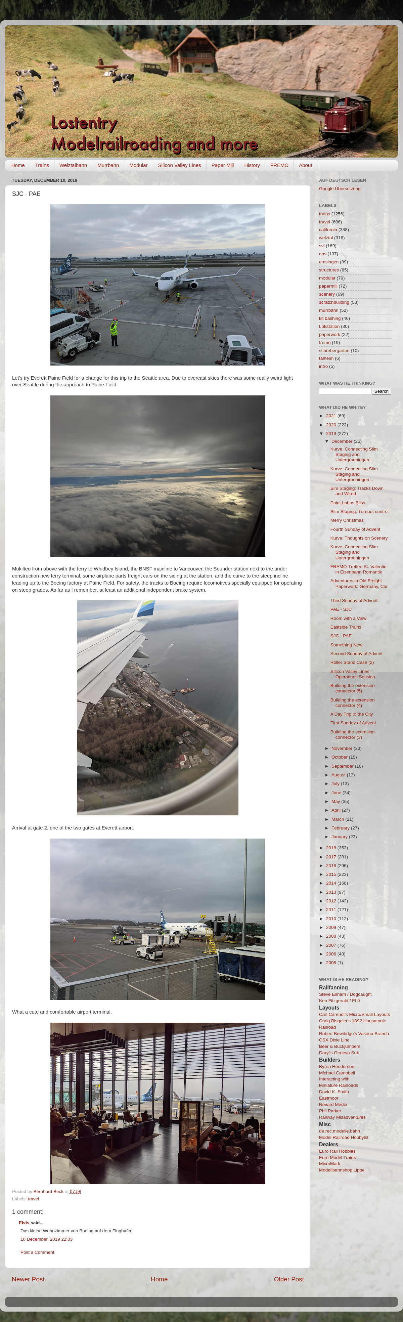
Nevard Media (333, 1104)
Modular (138, 165)
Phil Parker (330, 1110)
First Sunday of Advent (353, 722)
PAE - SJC (341, 609)
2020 (332, 424)
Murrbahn (108, 165)
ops (322, 253)
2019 (332, 433)
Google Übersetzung (340, 188)
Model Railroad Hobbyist (343, 1137)
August (339, 774)
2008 (332, 936)
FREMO (279, 165)
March (338, 819)
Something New (346, 644)
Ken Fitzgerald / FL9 (339, 1000)
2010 (332, 918)
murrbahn (329, 310)
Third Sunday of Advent (353, 600)
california (328, 229)
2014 (332, 883)
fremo (325, 342)
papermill (328, 286)
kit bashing (330, 318)
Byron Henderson (336, 1066)
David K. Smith (334, 1091)
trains (324, 213)
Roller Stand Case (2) (352, 662)
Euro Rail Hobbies (337, 1151)
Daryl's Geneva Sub (339, 1052)
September (343, 766)
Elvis (24, 1222)
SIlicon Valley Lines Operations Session (352, 674)
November (342, 748)
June (337, 792)
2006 (332, 953)
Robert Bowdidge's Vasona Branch (354, 1033)
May (336, 801)
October (340, 757)
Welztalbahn (73, 165)
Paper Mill (223, 165)
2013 (332, 892)
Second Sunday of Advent (356, 653)
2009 (332, 927)
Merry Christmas (347, 520)
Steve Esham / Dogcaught (345, 994)
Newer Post (28, 1279)
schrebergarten (334, 350)
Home (18, 165)
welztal (326, 237)
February (341, 827)
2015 (332, 874)
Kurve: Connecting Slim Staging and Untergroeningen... (354, 454)
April (336, 810)
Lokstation (329, 326)
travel (33, 1198)
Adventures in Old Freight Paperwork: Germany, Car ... (359, 586)
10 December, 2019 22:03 (46, 1239)
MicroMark (329, 1163)
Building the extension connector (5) (352, 688)
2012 (332, 900)
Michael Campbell (337, 1072)
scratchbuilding (334, 302)
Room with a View (348, 618)
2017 (332, 856)
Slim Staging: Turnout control (359, 511)
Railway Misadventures (342, 1117)
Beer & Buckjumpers (339, 1046)
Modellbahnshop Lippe (342, 1169)
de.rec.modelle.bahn (339, 1131)
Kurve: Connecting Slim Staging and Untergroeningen (354, 552)
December (342, 441)
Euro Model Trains (337, 1157)
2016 (332, 865)
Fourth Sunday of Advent (355, 529)
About (305, 165)
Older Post (289, 1279)
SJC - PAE (341, 635)
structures (329, 269)
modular (327, 278)
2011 (332, 909)
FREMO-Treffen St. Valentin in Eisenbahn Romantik (358, 569)
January (340, 836)
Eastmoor (329, 1098)
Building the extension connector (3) (352, 734)
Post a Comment (37, 1252)
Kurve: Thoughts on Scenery (359, 538)
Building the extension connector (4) (352, 702)
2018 (332, 847)
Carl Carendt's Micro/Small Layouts (354, 1014)
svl (322, 245)
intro (323, 366)
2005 (332, 962)
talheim (326, 358)
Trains (42, 165)
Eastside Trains (345, 627)
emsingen (329, 261)
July (336, 783)
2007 (332, 945)
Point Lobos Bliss (347, 502)
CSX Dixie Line (334, 1039)
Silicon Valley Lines (179, 165)
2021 (332, 415)
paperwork (329, 334)
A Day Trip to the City (351, 714)
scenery (327, 294)
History (252, 165)
